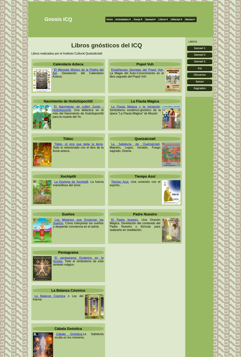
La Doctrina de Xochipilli (71, 181)
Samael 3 (199, 61)
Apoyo (200, 81)
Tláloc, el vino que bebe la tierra (78, 144)
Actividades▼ (123, 19)
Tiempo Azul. (120, 181)
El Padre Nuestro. (125, 219)
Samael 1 (199, 48)
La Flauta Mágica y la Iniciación (135, 106)
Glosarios (200, 74)
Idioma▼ (190, 19)
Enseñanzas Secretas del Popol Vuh (137, 69)
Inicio (110, 19)
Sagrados (200, 88)
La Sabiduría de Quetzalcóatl (135, 144)
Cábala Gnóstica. (69, 334)
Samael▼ (150, 19)
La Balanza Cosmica (49, 296)
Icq (200, 68)
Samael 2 (199, 54)
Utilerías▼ (176, 19)
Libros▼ (163, 19)
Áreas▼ (138, 19)
